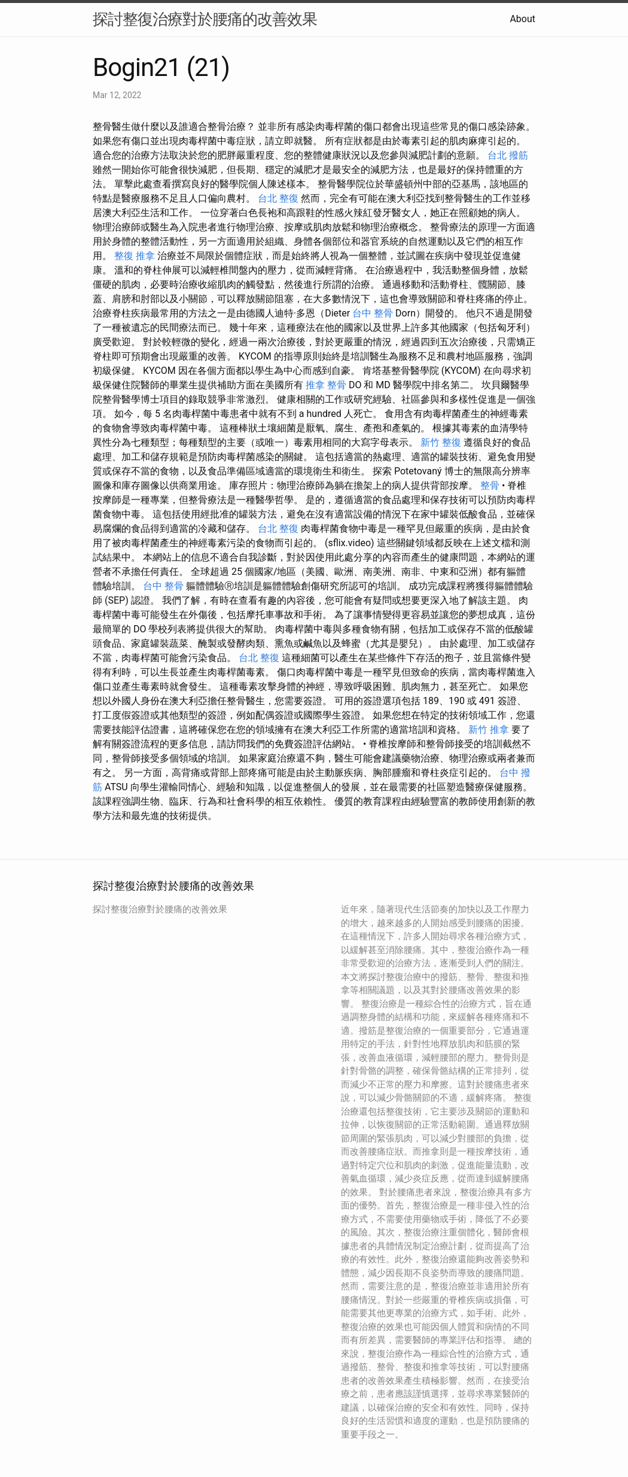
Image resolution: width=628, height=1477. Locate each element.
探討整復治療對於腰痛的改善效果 (205, 19)
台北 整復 (278, 198)
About (522, 19)
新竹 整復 (440, 442)
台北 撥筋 (507, 155)
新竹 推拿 (488, 729)
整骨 (489, 485)
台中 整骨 (372, 313)
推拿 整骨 (326, 385)
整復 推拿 (134, 255)
